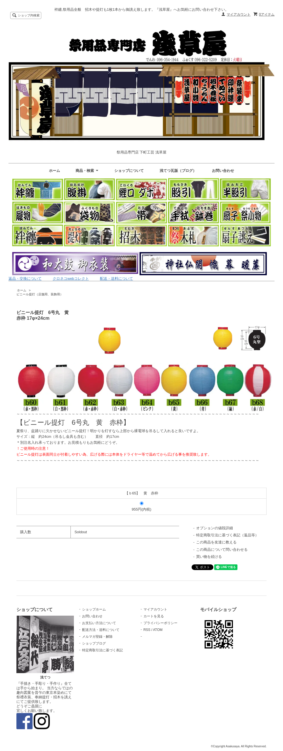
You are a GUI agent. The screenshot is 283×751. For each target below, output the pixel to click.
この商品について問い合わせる (222, 549)
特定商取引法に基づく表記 (102, 650)
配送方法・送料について (100, 630)
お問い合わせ (223, 170)
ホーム (54, 170)
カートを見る (153, 616)
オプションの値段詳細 (214, 528)
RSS (147, 630)
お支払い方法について (99, 623)
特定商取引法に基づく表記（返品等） (227, 535)
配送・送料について (116, 278)
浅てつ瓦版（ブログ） (178, 170)
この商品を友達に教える (216, 542)
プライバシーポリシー (160, 623)
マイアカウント (238, 14)
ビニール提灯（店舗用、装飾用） (39, 294)
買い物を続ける (209, 556)
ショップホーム (94, 609)
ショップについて (129, 170)
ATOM (158, 630)
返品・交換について (25, 278)
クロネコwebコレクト (71, 278)
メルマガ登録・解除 (97, 637)
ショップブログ (94, 643)
